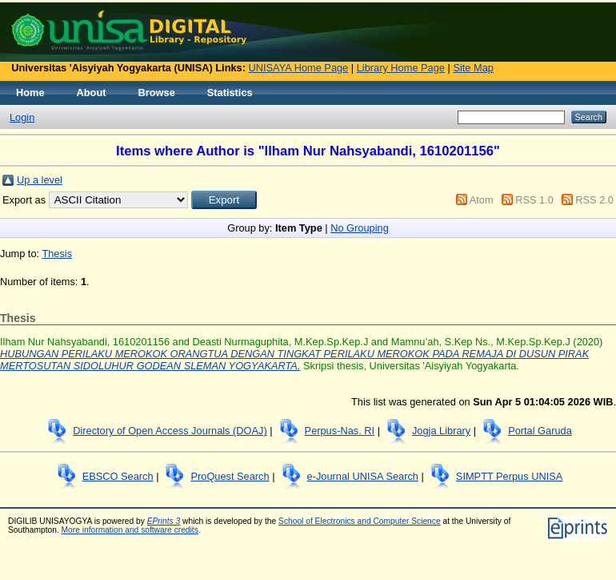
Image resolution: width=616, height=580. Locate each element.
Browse (156, 93)
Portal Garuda (540, 431)
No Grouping (359, 228)
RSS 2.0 (594, 200)
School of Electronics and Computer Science (359, 521)
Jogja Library (441, 431)
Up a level (39, 180)
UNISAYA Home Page (299, 68)
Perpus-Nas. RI (339, 431)
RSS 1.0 (534, 200)
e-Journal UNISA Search (362, 476)
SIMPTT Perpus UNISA (509, 476)
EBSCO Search (118, 476)
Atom (482, 200)
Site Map (473, 68)
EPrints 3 (164, 521)
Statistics (230, 93)
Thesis (57, 254)
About (91, 93)
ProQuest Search (229, 476)
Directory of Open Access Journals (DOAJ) (170, 431)
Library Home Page (401, 68)
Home (30, 93)
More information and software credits (130, 530)
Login (22, 117)
